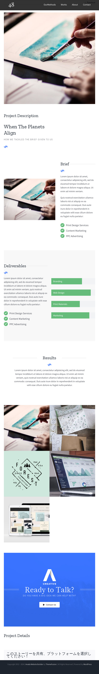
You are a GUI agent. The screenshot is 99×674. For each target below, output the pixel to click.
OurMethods (50, 4)
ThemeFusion (51, 664)
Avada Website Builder (34, 664)
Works (64, 4)
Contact (87, 4)
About (75, 4)
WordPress (87, 664)
